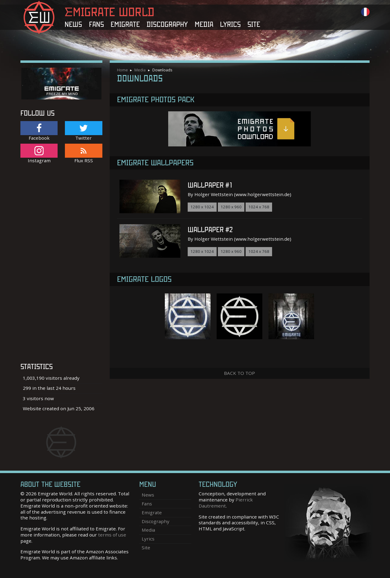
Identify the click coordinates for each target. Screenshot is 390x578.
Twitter (83, 131)
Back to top (239, 373)
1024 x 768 (258, 207)
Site (253, 24)
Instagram (39, 153)
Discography (167, 24)
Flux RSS (83, 153)
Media (204, 24)
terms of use (112, 535)
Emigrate (125, 24)
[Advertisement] (61, 266)
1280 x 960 (231, 207)
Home (122, 70)
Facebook (39, 131)
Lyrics (230, 24)
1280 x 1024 (202, 207)
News (73, 24)
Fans (96, 24)
